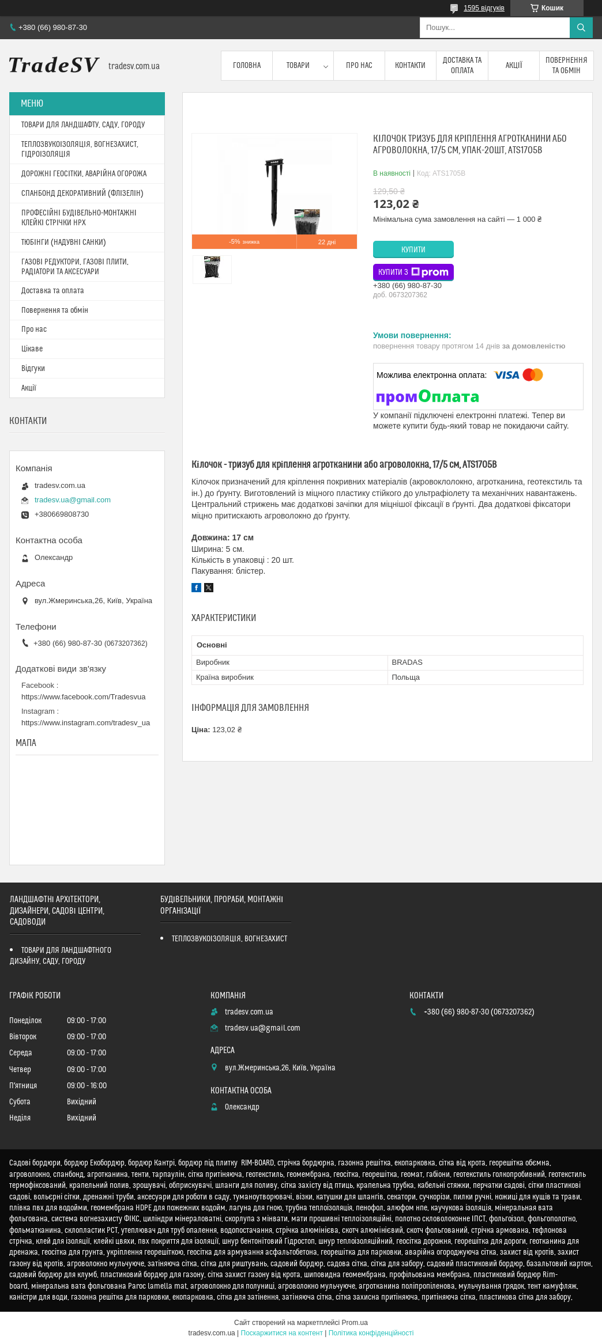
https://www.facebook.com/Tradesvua (83, 696)
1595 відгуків (484, 8)
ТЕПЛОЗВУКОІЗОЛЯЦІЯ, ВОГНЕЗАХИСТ (229, 939)
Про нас (359, 65)
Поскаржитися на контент (282, 1333)
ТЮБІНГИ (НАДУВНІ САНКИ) (63, 242)
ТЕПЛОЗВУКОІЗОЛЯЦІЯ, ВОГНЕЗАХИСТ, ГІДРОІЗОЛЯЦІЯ (79, 149)
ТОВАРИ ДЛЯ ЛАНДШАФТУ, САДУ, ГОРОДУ (83, 125)
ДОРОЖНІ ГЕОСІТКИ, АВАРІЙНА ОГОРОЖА (83, 174)
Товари (298, 65)
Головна (247, 65)
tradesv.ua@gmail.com (73, 499)
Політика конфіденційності (371, 1333)
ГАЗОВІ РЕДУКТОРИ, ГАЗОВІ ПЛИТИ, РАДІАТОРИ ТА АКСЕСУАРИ (75, 267)
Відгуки (33, 368)
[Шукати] (581, 27)
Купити (413, 250)
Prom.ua (355, 1323)
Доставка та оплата (462, 65)
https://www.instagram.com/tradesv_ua (85, 722)
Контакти (410, 65)
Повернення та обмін (566, 65)
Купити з (413, 272)
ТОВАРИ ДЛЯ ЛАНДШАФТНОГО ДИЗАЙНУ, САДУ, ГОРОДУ (60, 956)
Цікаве (32, 349)
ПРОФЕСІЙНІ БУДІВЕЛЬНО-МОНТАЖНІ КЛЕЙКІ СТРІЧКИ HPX (79, 218)
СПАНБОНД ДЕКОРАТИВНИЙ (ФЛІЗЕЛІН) (82, 193)
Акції (514, 65)
